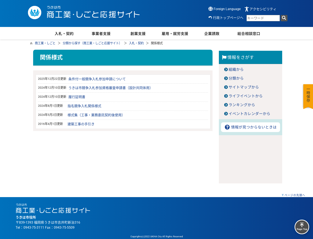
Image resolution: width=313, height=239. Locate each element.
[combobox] (263, 18)
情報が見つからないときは (250, 127)
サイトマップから (244, 87)
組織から (236, 69)
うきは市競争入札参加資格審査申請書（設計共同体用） (110, 88)
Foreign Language (224, 9)
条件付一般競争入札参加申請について (97, 79)
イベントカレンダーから (249, 114)
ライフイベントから (246, 96)
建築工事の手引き (81, 124)
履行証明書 (76, 97)
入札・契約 (136, 43)
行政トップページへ (228, 18)
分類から (236, 78)
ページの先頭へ (295, 195)
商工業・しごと (45, 43)
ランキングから (242, 105)
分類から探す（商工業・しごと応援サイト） (92, 43)
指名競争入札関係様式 (84, 106)
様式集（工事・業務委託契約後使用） (96, 115)
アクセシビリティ (262, 9)
